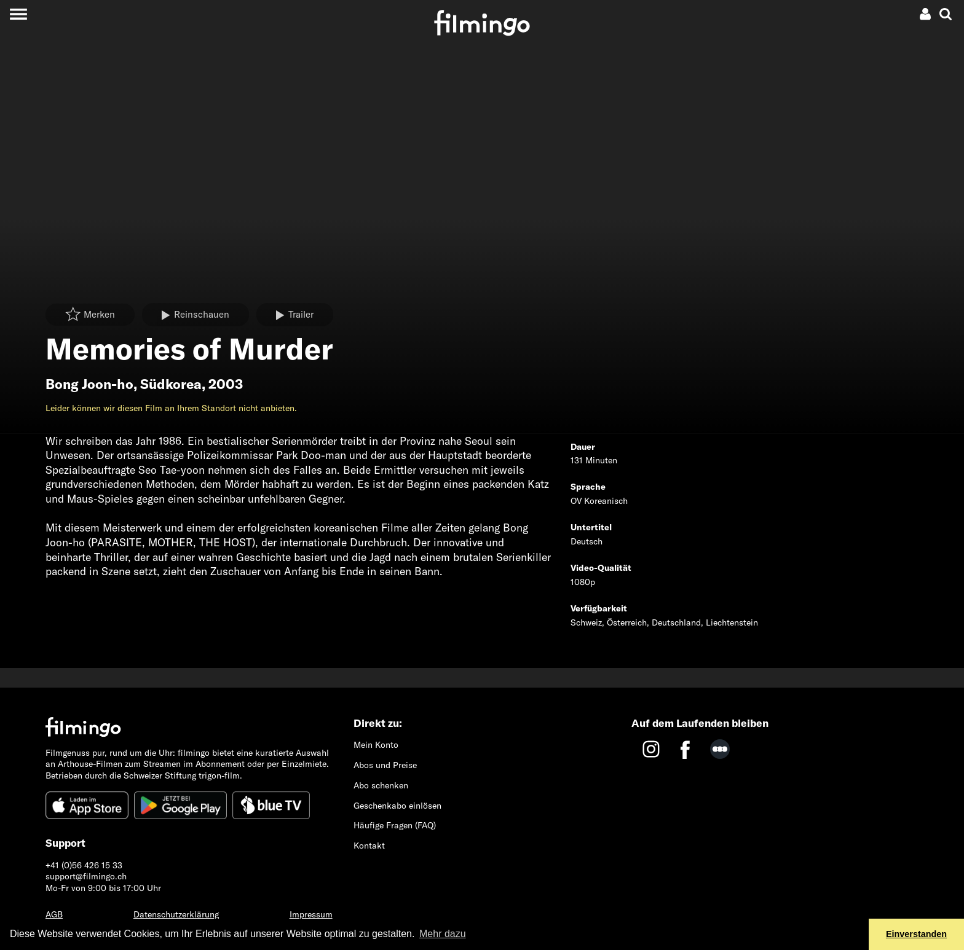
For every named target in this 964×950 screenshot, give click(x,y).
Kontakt (369, 845)
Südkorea (171, 384)
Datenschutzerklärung (176, 914)
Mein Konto (376, 744)
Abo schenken (381, 785)
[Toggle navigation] (18, 14)
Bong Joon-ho (89, 384)
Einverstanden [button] (916, 934)
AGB (54, 914)
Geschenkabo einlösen (397, 805)
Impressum (311, 914)
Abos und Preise (385, 765)
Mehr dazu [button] (442, 933)
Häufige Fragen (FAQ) (395, 825)
